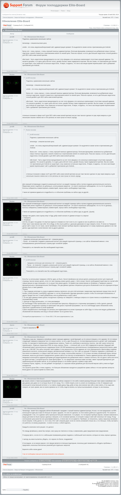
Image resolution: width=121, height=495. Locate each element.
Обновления (39, 17)
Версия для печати (7, 28)
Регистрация (55, 10)
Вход (68, 10)
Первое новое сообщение (103, 28)
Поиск (63, 10)
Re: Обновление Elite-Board (34, 37)
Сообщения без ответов (9, 14)
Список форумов (8, 17)
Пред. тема (92, 28)
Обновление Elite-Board (16, 21)
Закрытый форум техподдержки (24, 17)
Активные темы (21, 14)
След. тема (115, 28)
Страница (106, 25)
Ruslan (43, 316)
